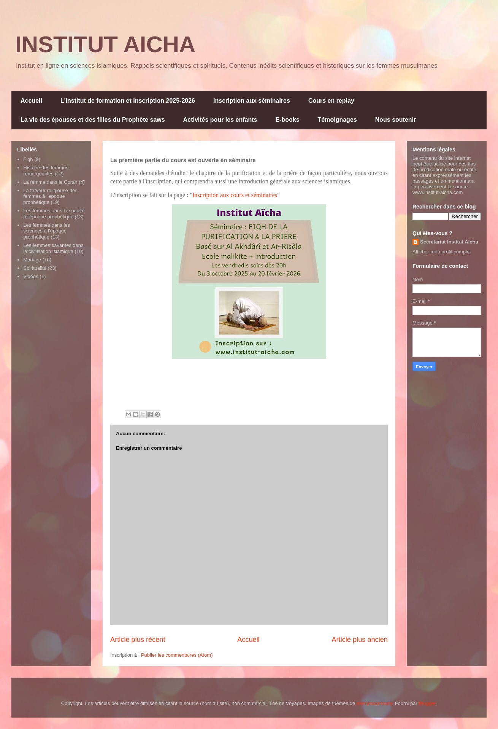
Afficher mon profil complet (441, 252)
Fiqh (28, 159)
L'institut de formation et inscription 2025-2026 (127, 100)
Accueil (31, 100)
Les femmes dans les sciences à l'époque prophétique (46, 231)
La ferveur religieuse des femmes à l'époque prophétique (50, 196)
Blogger (427, 703)
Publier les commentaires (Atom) (177, 655)
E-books (287, 119)
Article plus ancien (359, 639)
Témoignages (337, 119)
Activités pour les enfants (220, 119)
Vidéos (30, 276)
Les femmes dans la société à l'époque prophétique (53, 214)
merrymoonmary (374, 703)
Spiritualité (34, 268)
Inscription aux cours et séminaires (234, 195)
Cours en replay (331, 100)
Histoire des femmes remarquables (45, 171)
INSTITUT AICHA (105, 44)
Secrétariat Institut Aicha (449, 242)
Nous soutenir (395, 119)
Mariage (32, 260)
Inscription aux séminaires (251, 100)
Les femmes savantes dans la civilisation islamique (53, 248)
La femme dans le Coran (50, 182)
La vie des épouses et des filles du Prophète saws (93, 119)
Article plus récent (137, 639)
